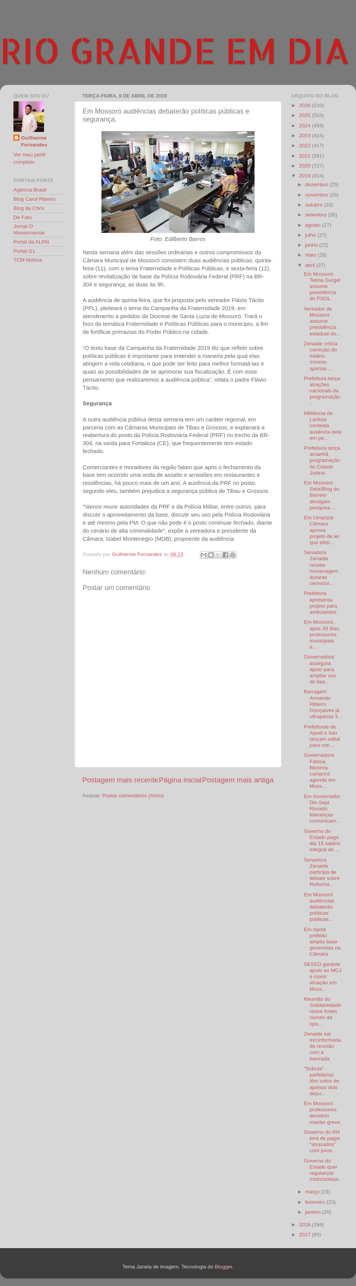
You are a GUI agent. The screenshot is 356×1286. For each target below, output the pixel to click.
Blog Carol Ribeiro (34, 199)
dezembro (317, 184)
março (313, 1192)
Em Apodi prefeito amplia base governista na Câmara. (322, 942)
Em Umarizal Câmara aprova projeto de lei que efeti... (321, 530)
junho (312, 245)
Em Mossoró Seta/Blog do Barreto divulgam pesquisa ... (321, 495)
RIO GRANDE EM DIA (175, 50)
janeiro (313, 1212)
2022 (305, 145)
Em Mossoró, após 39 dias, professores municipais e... (322, 634)
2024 (305, 125)
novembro (317, 195)
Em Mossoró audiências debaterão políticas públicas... (319, 907)
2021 (305, 156)
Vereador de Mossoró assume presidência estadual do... (322, 321)
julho (311, 235)
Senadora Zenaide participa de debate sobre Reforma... (322, 872)
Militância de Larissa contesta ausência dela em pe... (322, 425)
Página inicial (180, 780)
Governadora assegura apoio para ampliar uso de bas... (320, 669)
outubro (314, 205)
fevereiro (316, 1202)
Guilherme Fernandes (34, 141)
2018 (305, 1224)
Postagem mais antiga (238, 780)
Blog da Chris (28, 208)
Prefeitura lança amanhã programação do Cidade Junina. (322, 460)
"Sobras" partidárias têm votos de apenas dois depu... (321, 1081)
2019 (305, 176)
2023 (305, 135)
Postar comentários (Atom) (133, 795)
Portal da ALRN (31, 242)
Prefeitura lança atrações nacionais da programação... (322, 391)
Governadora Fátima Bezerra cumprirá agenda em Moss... (320, 770)
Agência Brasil (29, 190)
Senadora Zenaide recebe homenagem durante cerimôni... (321, 568)
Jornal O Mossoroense (28, 229)
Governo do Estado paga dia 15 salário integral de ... (322, 840)
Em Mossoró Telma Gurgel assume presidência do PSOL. (322, 286)
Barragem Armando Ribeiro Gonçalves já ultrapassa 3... (323, 704)
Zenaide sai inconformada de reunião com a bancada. (322, 1046)
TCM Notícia (27, 260)
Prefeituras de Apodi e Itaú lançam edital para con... (322, 736)
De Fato (22, 217)
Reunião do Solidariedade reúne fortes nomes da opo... (322, 1011)
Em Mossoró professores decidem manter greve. (322, 1113)
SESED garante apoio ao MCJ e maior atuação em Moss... (322, 976)
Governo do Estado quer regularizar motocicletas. (322, 1170)
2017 (305, 1234)
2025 (305, 115)
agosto (313, 225)
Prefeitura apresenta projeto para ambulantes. (321, 602)
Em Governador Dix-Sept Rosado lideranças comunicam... (322, 808)
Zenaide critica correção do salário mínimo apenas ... (321, 356)
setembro (316, 215)
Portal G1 (24, 251)
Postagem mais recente (120, 780)
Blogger (223, 1267)
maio (311, 255)
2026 (305, 105)
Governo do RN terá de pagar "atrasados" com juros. (322, 1141)
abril (310, 265)
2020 (305, 166)
